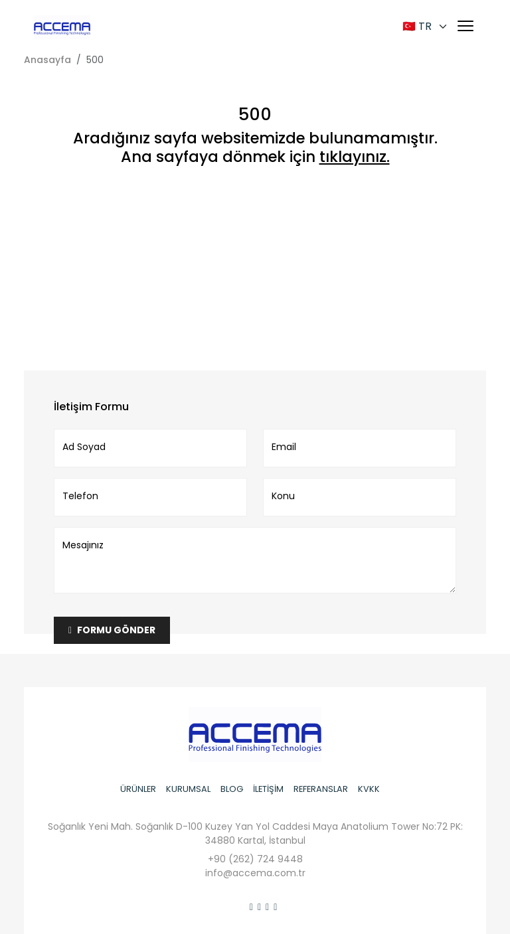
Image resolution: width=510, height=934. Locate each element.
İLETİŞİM (268, 789)
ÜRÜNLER (138, 789)
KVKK (369, 789)
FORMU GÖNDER (111, 630)
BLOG (231, 789)
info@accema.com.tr (255, 873)
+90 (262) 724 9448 (255, 859)
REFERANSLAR (321, 789)
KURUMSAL (188, 789)
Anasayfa (47, 59)
